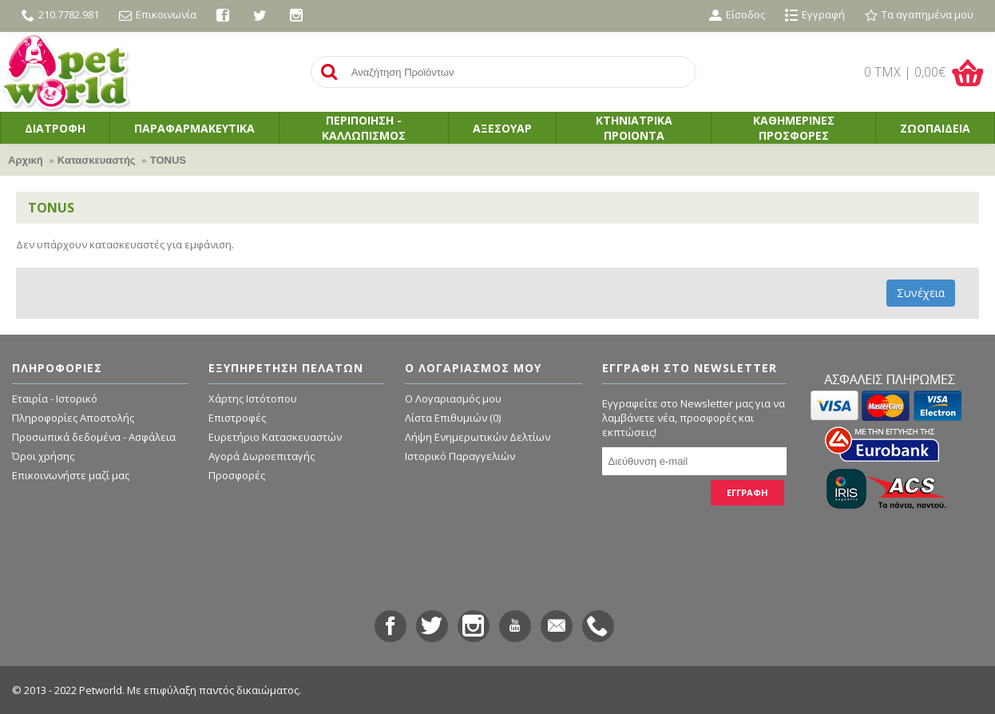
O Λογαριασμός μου (453, 398)
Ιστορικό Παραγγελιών (460, 456)
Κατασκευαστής (96, 160)
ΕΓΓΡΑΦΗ (747, 492)
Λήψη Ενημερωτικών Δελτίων (477, 437)
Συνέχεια (921, 292)
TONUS (168, 160)
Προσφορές (236, 475)
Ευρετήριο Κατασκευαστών (275, 437)
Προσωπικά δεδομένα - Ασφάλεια (94, 437)
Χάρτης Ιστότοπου (252, 398)
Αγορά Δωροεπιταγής (261, 456)
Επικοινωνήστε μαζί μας (70, 475)
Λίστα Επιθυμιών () (453, 418)
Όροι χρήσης (43, 456)
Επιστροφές (237, 418)
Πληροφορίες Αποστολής (73, 418)
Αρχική (25, 160)
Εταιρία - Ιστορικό (54, 398)
